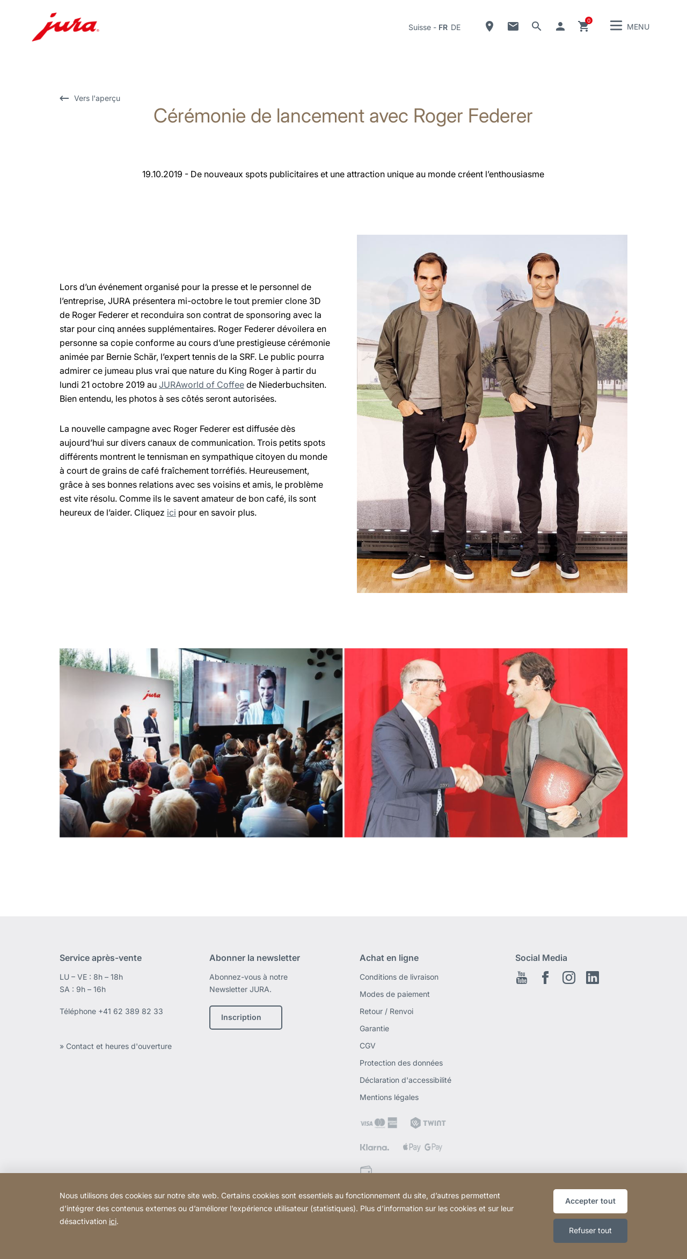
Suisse (419, 27)
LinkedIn (592, 977)
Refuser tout (590, 1230)
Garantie (374, 1028)
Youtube (521, 977)
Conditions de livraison (399, 976)
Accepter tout (590, 1200)
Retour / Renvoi (386, 1011)
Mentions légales (389, 1097)
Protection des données (401, 1062)
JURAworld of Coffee (201, 384)
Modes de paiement (395, 993)
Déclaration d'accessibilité (405, 1079)
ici (171, 512)
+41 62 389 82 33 (130, 1011)
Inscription (241, 1017)
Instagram (568, 977)
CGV (368, 1045)
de (456, 27)
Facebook (545, 977)
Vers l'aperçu (97, 98)
